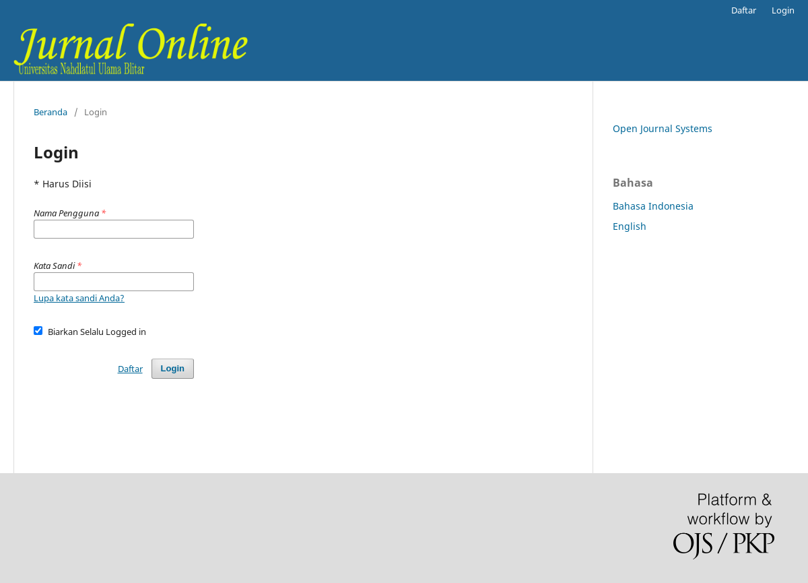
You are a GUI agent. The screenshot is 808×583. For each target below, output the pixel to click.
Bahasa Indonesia (653, 206)
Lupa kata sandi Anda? (79, 298)
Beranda (50, 112)
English (629, 226)
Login (783, 10)
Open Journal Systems (662, 128)
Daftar (743, 10)
